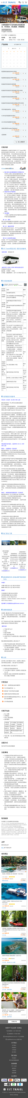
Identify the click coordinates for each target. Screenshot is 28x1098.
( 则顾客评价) (12, 35)
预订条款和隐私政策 (14, 1060)
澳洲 (10, 37)
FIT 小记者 (14, 1066)
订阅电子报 (14, 1021)
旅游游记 (14, 1068)
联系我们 (14, 1047)
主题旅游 (14, 1070)
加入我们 (14, 1052)
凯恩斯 (14, 37)
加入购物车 (20, 142)
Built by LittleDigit (14, 1094)
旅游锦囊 (14, 1072)
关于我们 (14, 1045)
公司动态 (14, 1049)
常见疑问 (14, 1058)
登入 (2, 847)
